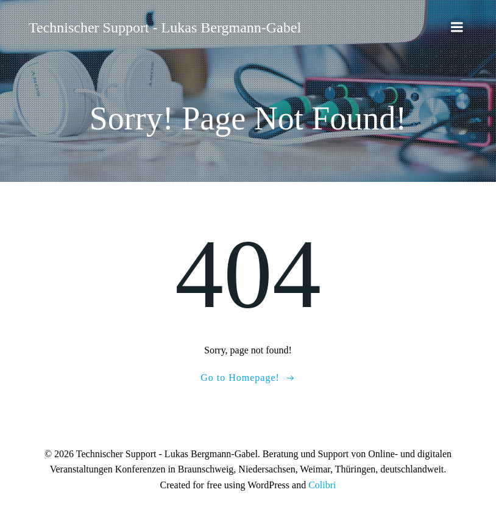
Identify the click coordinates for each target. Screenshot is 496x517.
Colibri (322, 485)
